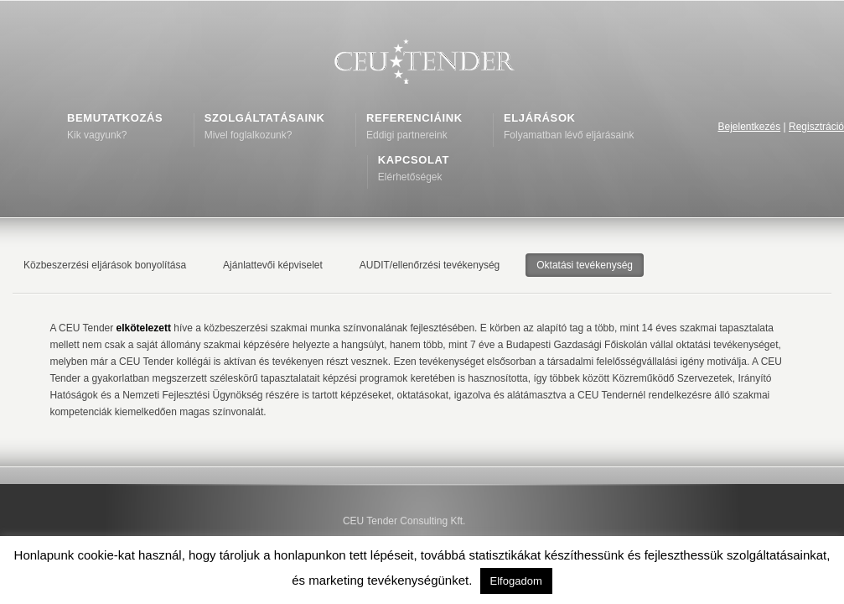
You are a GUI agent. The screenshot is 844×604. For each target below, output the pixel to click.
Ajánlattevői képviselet (273, 265)
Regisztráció (816, 127)
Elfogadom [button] (516, 581)
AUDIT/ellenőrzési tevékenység (430, 265)
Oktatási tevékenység (584, 265)
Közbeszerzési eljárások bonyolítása (104, 265)
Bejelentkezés (748, 127)
